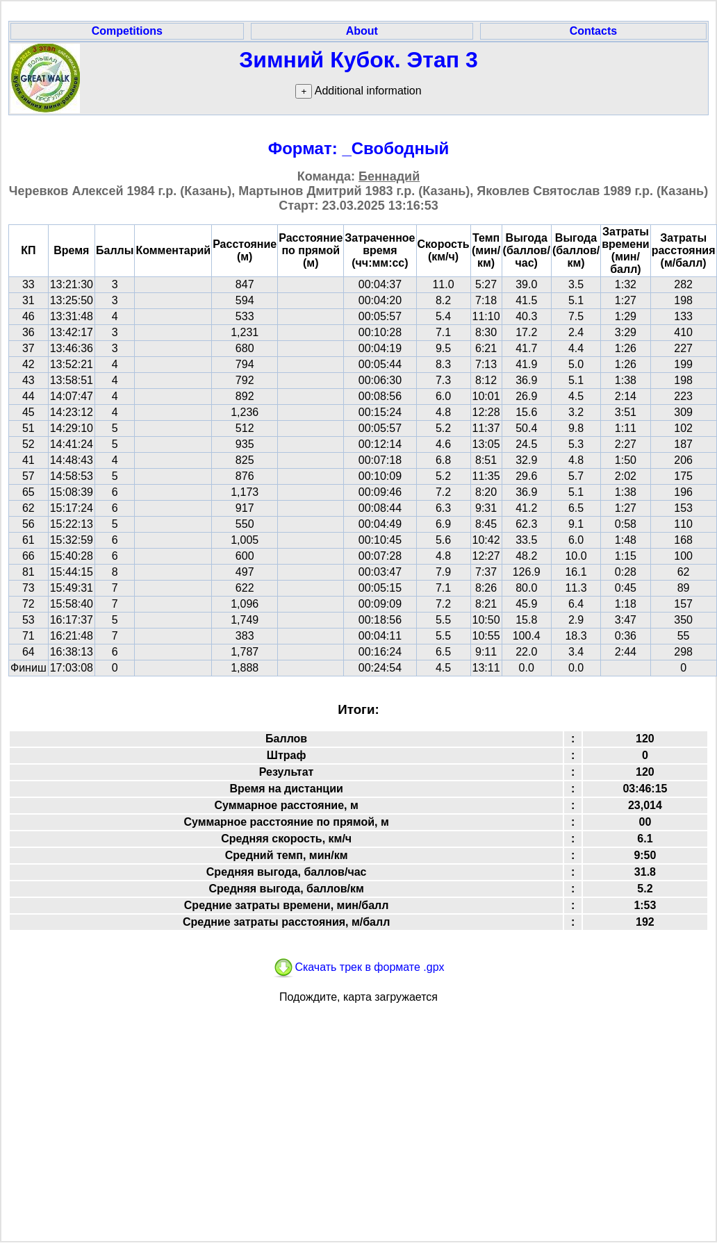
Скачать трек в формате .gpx (358, 967)
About (362, 31)
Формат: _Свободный (359, 148)
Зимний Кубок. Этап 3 (358, 59)
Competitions (127, 31)
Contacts (593, 31)
